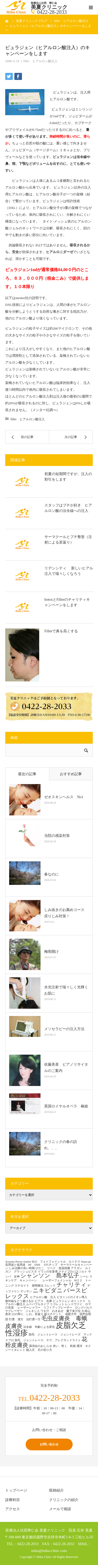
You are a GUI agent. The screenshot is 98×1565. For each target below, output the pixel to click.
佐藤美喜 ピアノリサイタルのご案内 (66, 1067)
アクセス (12, 1509)
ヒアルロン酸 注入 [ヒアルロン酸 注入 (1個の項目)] (43, 1297)
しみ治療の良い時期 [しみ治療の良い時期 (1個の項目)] (22, 1268)
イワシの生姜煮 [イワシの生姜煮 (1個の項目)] (48, 1271)
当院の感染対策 (57, 836)
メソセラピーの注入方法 (66, 1029)
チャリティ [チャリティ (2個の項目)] (71, 1285)
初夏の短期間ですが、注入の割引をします (68, 476)
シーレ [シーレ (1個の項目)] (84, 1276)
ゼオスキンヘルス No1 (63, 797)
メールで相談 (60, 1509)
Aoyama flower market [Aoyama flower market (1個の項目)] (18, 1261)
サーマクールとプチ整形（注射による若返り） (68, 539)
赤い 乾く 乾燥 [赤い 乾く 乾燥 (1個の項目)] (64, 1346)
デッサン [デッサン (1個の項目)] (26, 1291)
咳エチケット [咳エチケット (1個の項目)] (54, 1314)
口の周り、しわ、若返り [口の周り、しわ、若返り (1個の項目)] (27, 1314)
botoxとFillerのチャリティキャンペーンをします (67, 602)
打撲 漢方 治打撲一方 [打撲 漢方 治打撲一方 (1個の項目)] (25, 1319)
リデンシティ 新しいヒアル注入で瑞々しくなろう (68, 571)
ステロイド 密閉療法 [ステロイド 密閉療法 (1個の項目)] (29, 1285)
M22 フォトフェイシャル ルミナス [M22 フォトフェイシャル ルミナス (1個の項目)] (56, 1261)
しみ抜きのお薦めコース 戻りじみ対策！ (66, 913)
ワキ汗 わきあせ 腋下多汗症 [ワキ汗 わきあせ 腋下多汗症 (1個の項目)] (61, 1311)
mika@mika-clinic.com (49, 1551)
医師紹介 (56, 1490)
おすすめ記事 (71, 774)
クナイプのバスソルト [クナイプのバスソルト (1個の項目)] (73, 1271)
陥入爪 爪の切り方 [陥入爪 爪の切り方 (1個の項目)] (39, 1349)
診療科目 (12, 1500)
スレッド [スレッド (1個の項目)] (50, 1285)
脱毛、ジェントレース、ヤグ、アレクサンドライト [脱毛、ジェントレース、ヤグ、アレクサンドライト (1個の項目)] (48, 1340)
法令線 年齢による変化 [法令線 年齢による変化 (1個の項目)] (39, 1326)
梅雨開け (51, 952)
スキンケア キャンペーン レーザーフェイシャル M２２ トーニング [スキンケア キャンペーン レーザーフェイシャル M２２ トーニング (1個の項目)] (48, 1281)
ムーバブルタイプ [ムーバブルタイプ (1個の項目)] (37, 1304)
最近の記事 (27, 774)
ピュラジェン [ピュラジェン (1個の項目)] (61, 1301)
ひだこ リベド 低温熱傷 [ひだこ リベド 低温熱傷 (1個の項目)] (53, 1268)
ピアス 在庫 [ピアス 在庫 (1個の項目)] (43, 1301)
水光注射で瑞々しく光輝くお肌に (66, 990)
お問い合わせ (49, 1444)
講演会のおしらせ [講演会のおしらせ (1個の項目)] (40, 1346)
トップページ (16, 1490)
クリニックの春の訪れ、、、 (60, 1145)
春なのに (51, 874)
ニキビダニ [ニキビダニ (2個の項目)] (48, 1290)
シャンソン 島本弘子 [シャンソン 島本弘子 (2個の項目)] (49, 1275)
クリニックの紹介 (63, 1500)
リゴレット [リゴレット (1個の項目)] (57, 1304)
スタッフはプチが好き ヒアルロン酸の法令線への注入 (68, 508)
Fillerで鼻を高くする (61, 631)
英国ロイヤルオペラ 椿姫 (66, 1106)
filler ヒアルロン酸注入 (40, 61)
